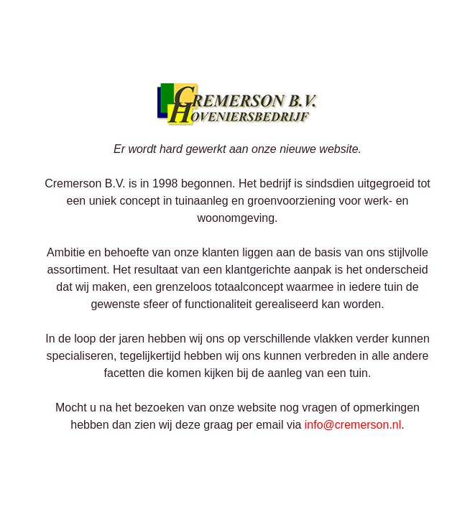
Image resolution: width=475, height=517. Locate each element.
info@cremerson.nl (353, 425)
